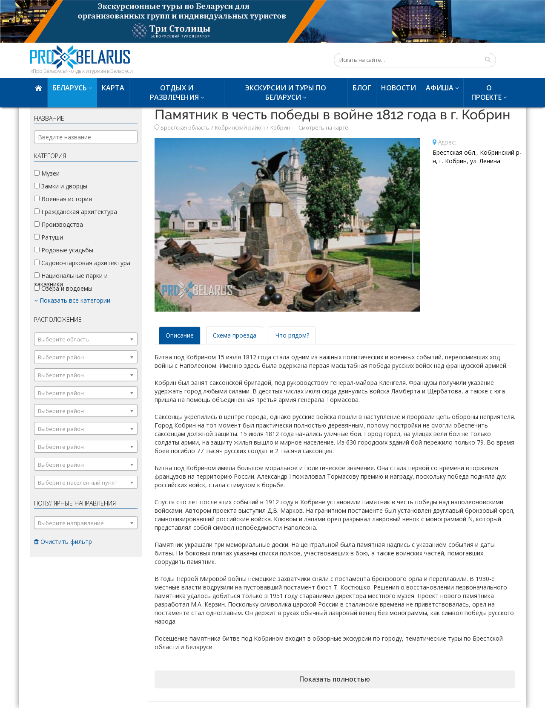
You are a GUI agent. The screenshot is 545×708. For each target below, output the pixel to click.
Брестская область (185, 127)
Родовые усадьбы (63, 250)
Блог (362, 87)
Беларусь (69, 87)
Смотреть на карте (323, 127)
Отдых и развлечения (174, 92)
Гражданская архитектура (75, 212)
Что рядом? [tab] (292, 335)
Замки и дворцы (60, 186)
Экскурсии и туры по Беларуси (285, 92)
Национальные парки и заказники (71, 280)
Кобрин (280, 127)
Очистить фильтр (63, 542)
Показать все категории (72, 300)
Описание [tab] (180, 335)
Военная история (63, 199)
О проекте (486, 92)
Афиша (439, 87)
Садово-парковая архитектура (82, 263)
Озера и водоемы (63, 288)
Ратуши (48, 237)
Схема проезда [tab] (234, 335)
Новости (398, 87)
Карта (113, 87)
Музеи (47, 173)
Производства (58, 224)
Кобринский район (240, 127)
